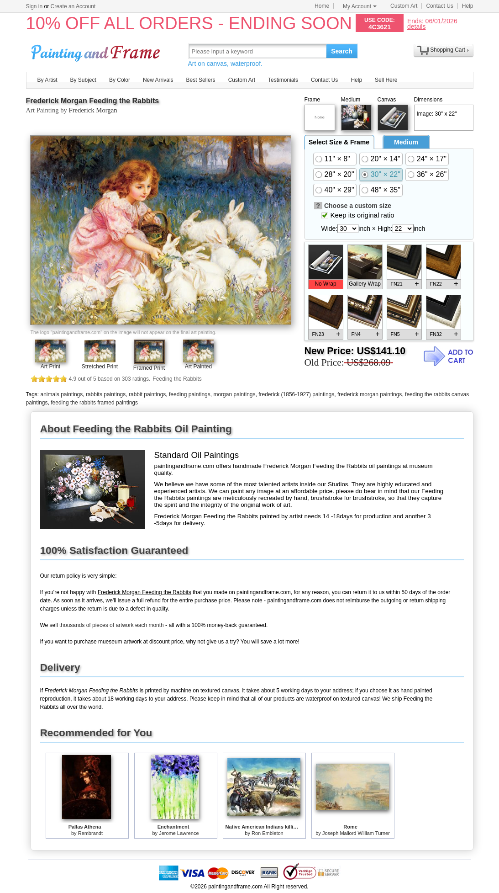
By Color (119, 80)
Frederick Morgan (93, 110)
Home (322, 6)
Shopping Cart (447, 50)
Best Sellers (200, 80)
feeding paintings (189, 394)
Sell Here (386, 80)
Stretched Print (100, 366)
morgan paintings (234, 394)
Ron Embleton (268, 833)
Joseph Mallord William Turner (356, 833)
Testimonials (283, 80)
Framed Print (149, 368)
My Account (360, 6)
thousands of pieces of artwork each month (111, 625)
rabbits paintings (106, 394)
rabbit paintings (147, 394)
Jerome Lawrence (179, 833)
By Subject (83, 80)
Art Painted (198, 366)
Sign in (34, 6)
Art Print (50, 366)
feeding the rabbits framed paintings (94, 402)
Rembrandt (90, 833)
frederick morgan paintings (369, 394)
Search (341, 51)
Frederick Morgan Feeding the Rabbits (92, 101)
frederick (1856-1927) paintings (296, 394)
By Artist (47, 80)
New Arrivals (158, 80)
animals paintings (62, 394)
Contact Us (439, 6)
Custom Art (403, 6)
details (416, 26)
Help (467, 6)
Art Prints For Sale (96, 51)
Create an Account (73, 6)
